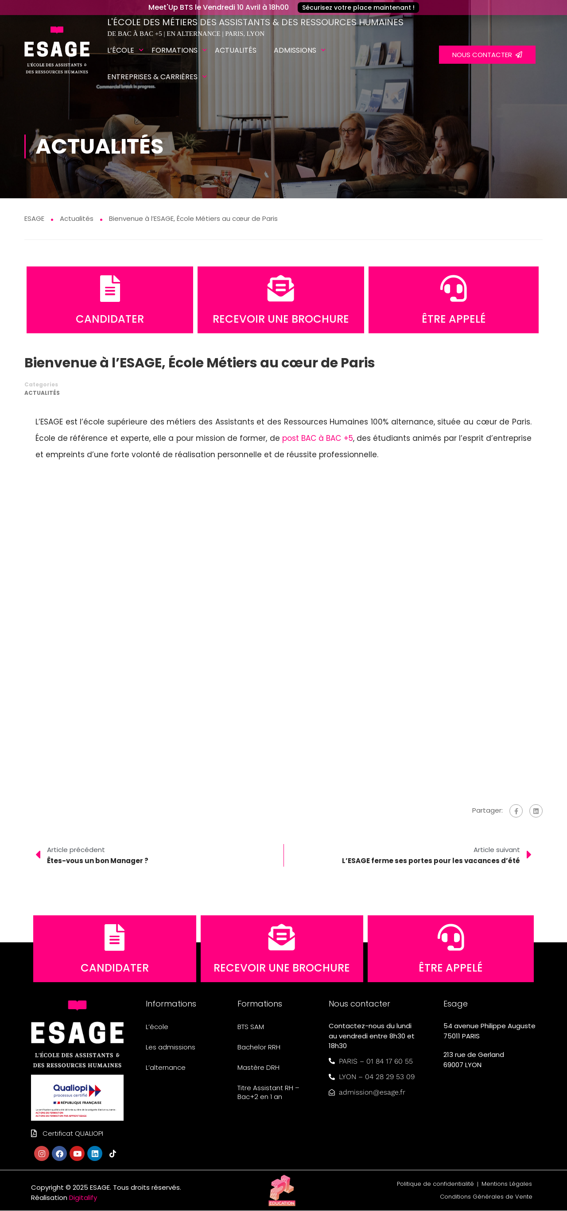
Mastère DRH (258, 1067)
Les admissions (170, 1047)
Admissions (295, 50)
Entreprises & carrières (152, 77)
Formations (174, 50)
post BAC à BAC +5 (317, 438)
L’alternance (166, 1067)
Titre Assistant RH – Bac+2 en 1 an (268, 1093)
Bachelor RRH (258, 1047)
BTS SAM (250, 1027)
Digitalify (83, 1197)
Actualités (235, 50)
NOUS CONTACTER (487, 54)
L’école (120, 50)
